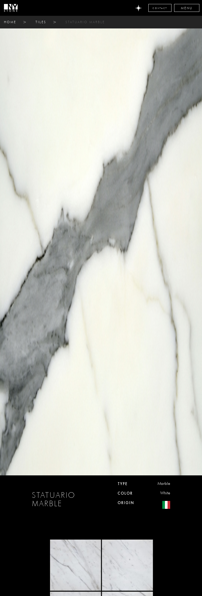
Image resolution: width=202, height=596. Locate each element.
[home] (11, 8)
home (10, 22)
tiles (41, 22)
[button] (186, 8)
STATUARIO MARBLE (85, 22)
